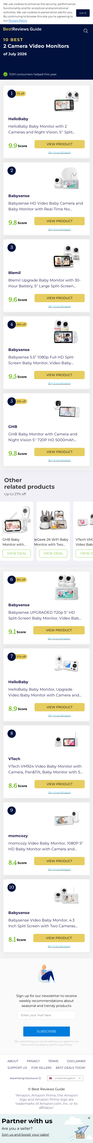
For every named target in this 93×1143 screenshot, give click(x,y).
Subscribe (47, 1031)
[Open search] (86, 31)
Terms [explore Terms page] (53, 1061)
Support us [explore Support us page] (17, 1068)
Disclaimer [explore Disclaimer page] (76, 1061)
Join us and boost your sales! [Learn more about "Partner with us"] (25, 1135)
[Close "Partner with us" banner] (89, 1118)
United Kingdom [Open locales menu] (65, 1078)
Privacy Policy (18, 20)
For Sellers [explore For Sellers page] (41, 1068)
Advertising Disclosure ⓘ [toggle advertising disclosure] (25, 1078)
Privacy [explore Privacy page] (33, 1061)
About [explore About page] (12, 1061)
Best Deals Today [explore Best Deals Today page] (71, 1068)
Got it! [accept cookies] (82, 13)
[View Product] (46, 121)
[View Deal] (16, 531)
